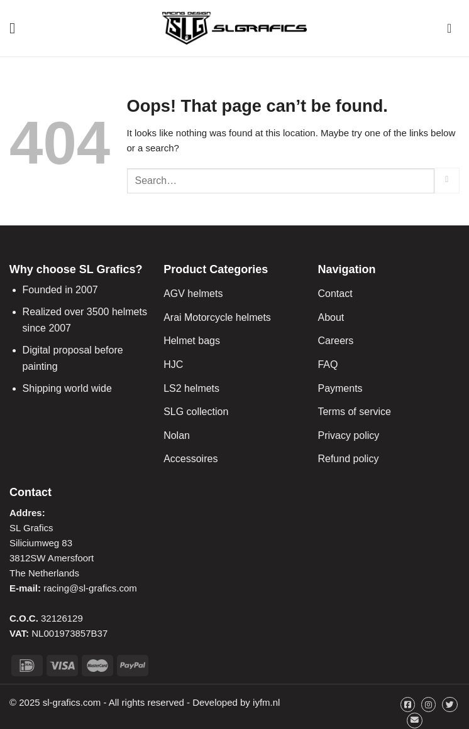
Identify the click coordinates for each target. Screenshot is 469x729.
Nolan (176, 435)
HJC (173, 364)
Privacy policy (348, 435)
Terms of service (353, 411)
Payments (339, 388)
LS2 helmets (191, 388)
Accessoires (190, 458)
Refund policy (347, 458)
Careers (335, 340)
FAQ (327, 364)
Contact (334, 293)
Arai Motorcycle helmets (217, 317)
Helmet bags (191, 340)
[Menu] (17, 28)
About (330, 317)
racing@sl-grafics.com (90, 588)
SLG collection (195, 411)
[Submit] (447, 180)
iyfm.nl (266, 702)
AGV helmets (193, 293)
